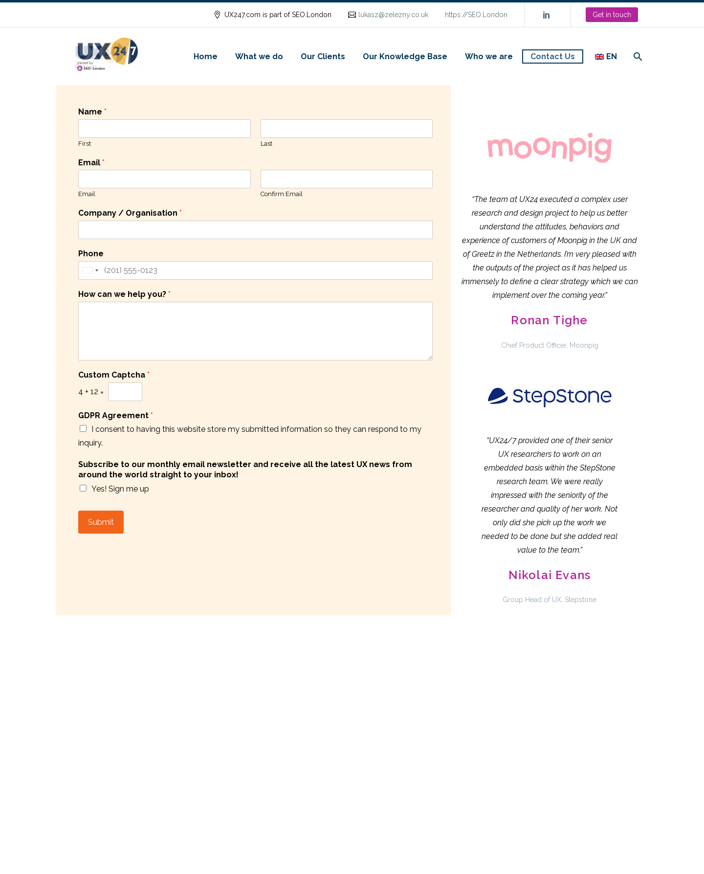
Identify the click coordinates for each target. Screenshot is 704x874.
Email (91, 162)
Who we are (489, 56)
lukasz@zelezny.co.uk (393, 15)
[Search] (636, 56)
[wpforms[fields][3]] (255, 230)
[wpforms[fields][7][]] (83, 488)
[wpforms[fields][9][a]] (125, 391)
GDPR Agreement (115, 415)
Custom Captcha (114, 375)
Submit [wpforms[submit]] (101, 522)
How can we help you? (124, 294)
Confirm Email (282, 194)
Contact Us (552, 56)
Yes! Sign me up (120, 488)
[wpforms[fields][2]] (255, 331)
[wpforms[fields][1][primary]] (164, 179)
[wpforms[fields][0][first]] (164, 128)
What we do (259, 56)
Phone (91, 253)
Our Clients (323, 56)
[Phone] (255, 270)
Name (92, 111)
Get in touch (612, 15)
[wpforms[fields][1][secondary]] (347, 179)
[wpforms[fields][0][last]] (347, 128)
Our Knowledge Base (405, 56)
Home (206, 56)
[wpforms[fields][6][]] (83, 428)
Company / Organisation (130, 213)
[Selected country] (90, 270)
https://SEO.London (476, 15)
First (84, 143)
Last (266, 143)
